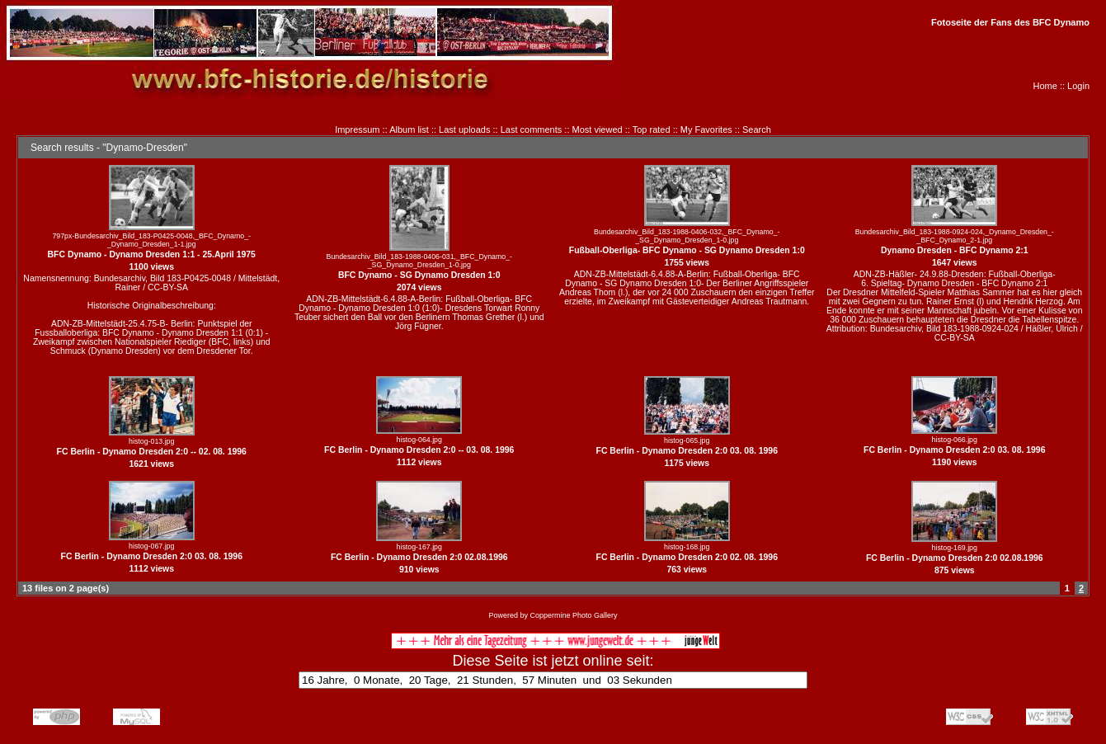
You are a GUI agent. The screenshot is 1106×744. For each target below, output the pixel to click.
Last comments (531, 129)
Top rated (652, 129)
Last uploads (464, 129)
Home (1045, 86)
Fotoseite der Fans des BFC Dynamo (1010, 22)
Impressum (357, 129)
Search (756, 129)
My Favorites (706, 129)
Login (1078, 86)
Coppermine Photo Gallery (573, 615)
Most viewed (597, 129)
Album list (409, 129)
